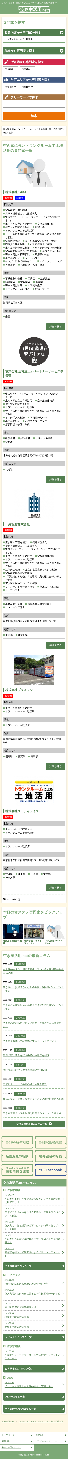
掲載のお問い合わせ (11, 1447)
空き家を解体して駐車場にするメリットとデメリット (32, 1041)
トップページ (8, 1435)
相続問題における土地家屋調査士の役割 (25, 1070)
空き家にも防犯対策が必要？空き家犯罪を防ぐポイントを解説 (33, 1007)
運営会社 (40, 1435)
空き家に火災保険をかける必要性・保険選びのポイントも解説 (33, 989)
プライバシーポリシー (46, 1441)
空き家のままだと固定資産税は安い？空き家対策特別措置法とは (33, 971)
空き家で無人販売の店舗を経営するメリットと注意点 (32, 1113)
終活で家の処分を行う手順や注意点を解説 (26, 1055)
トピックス (20, 1065)
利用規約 (6, 1441)
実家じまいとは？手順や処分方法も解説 (25, 1084)
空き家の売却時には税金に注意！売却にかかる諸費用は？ (32, 1025)
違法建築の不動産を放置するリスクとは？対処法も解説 (33, 1099)
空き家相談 (20, 964)
